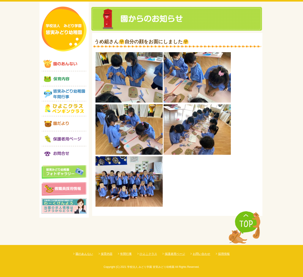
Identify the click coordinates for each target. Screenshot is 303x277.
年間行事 (126, 254)
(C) (118, 266)
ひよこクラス (148, 254)
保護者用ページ (175, 254)
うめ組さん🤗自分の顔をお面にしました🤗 (141, 41)
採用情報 (224, 254)
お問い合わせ (201, 254)
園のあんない (84, 254)
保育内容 (107, 254)
